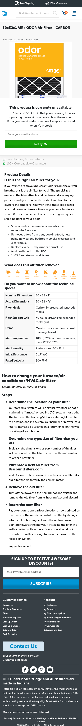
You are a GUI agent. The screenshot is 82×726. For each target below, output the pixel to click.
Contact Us (8, 605)
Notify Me (41, 144)
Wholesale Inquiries (12, 617)
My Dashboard (50, 605)
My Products (49, 609)
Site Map (73, 718)
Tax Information (10, 634)
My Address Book (52, 622)
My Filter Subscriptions (54, 613)
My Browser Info (51, 626)
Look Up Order (10, 622)
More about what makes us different (26, 712)
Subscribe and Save (53, 630)
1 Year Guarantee (58, 3)
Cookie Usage (39, 718)
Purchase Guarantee (12, 609)
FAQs (5, 613)
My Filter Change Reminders (57, 617)
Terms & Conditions (22, 718)
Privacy (7, 718)
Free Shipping (27, 3)
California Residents (57, 718)
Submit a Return (10, 630)
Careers (41, 721)
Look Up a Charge (11, 626)
